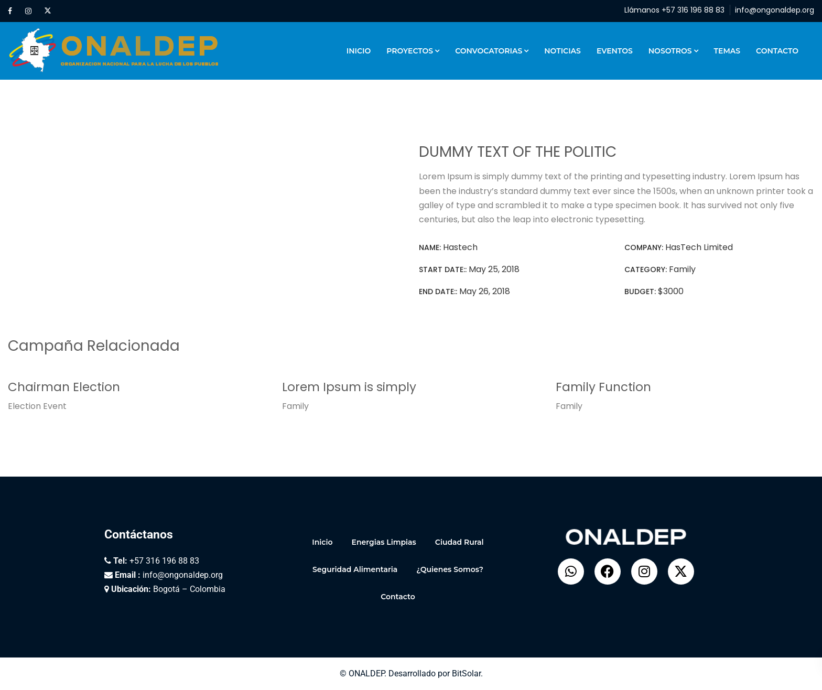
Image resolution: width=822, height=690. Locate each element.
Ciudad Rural (459, 542)
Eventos (615, 51)
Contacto (777, 51)
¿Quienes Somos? (449, 569)
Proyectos (409, 51)
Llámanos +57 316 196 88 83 (674, 10)
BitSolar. (467, 673)
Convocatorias (488, 51)
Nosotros (670, 51)
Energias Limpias (384, 542)
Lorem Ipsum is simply (349, 387)
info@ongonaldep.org (774, 10)
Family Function (603, 387)
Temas (727, 51)
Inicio (359, 51)
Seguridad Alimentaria (354, 569)
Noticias (562, 51)
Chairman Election (64, 387)
